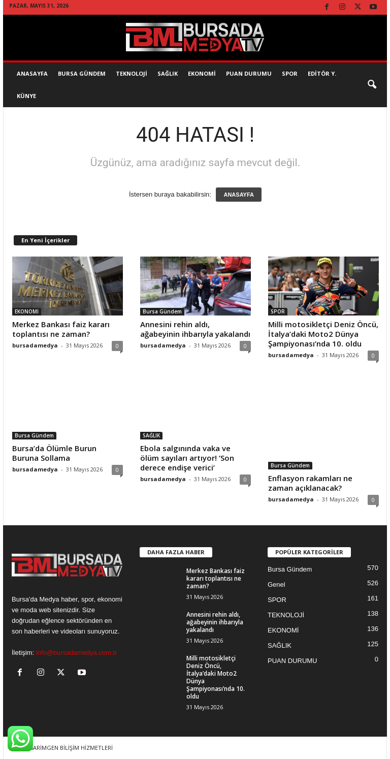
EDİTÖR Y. (322, 73)
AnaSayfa (32, 73)
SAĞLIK (167, 73)
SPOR (290, 73)
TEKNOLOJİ (131, 73)
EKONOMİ (202, 73)
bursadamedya (35, 345)
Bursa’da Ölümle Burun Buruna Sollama (54, 453)
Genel (276, 584)
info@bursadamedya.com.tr (76, 652)
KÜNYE (26, 96)
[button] (372, 85)
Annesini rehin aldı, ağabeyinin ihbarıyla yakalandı (195, 329)
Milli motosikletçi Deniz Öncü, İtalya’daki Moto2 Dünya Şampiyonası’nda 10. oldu (323, 334)
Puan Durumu (249, 73)
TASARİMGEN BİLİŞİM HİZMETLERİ (68, 747)
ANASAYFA (238, 195)
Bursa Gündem (82, 73)
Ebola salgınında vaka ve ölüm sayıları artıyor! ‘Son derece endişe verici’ (187, 457)
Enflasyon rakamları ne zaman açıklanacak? (310, 483)
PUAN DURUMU (292, 661)
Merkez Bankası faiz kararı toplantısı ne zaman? (61, 329)
